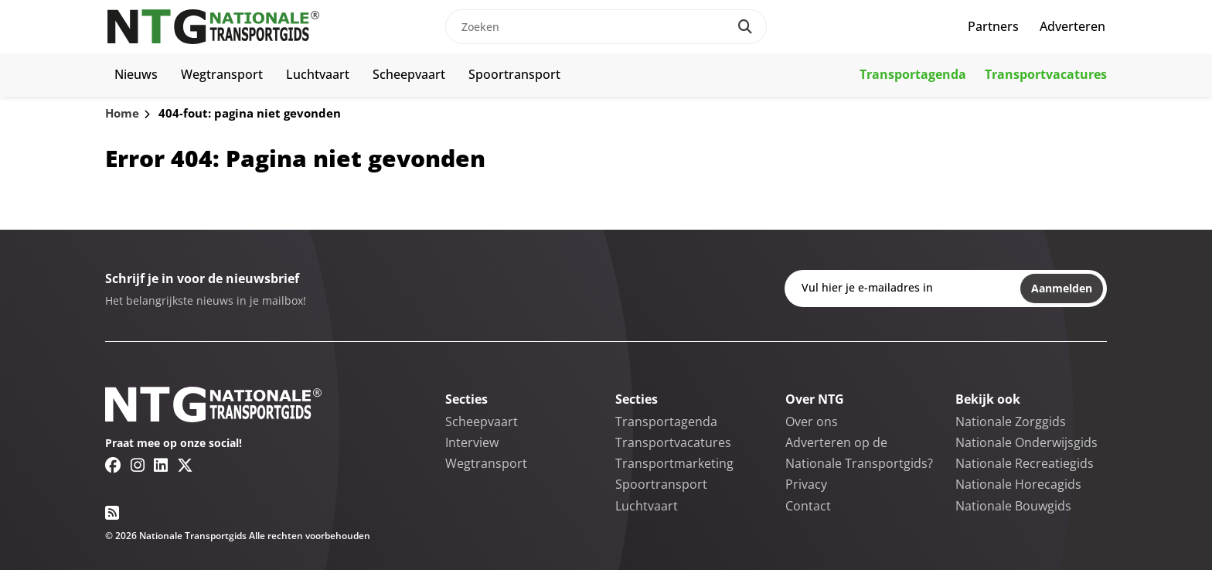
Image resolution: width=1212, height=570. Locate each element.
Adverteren (1072, 26)
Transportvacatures (1046, 74)
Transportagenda (913, 74)
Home (122, 113)
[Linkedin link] (161, 465)
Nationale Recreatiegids (1024, 463)
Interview (472, 442)
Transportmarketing (674, 463)
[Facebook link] (113, 465)
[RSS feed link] (112, 513)
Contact (808, 505)
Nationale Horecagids (1018, 484)
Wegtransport (222, 74)
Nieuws (136, 74)
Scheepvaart (409, 74)
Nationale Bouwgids (1013, 505)
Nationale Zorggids (1010, 421)
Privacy (806, 484)
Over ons (811, 421)
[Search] (745, 26)
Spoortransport (514, 74)
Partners (993, 26)
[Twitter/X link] (185, 465)
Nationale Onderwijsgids (1026, 442)
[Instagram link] (138, 465)
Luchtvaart (317, 74)
